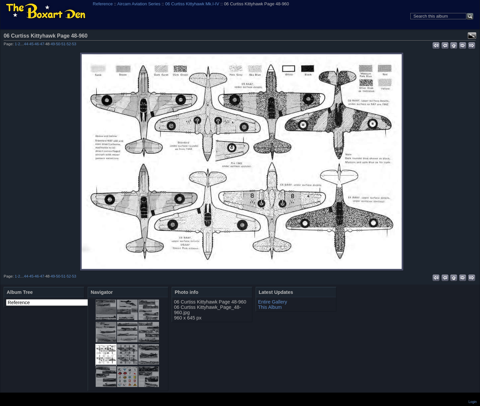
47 (42, 44)
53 (74, 44)
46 (37, 44)
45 (31, 44)
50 (58, 44)
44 (26, 44)
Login (473, 402)
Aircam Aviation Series (138, 3)
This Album (270, 307)
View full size (472, 35)
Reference (103, 3)
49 (53, 44)
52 (69, 44)
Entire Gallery (272, 301)
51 (63, 44)
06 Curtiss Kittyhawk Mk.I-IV (192, 3)
